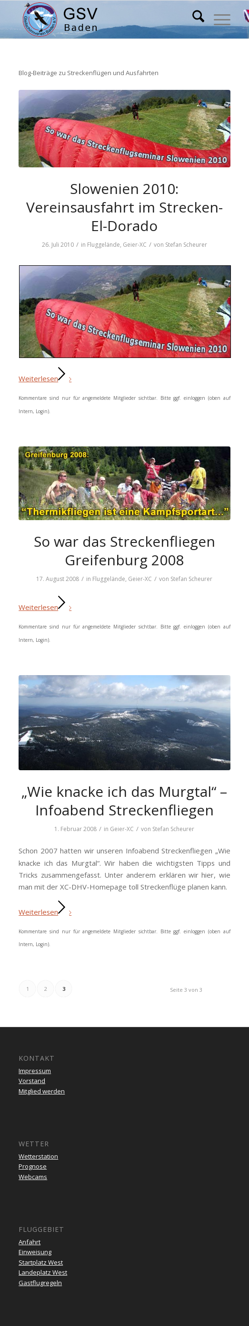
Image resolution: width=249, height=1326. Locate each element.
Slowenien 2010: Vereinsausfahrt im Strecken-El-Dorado (124, 207)
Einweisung (35, 1252)
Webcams (33, 1176)
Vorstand (32, 1080)
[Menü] (217, 19)
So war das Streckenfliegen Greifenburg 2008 (124, 551)
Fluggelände (103, 245)
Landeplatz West (43, 1272)
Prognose (33, 1166)
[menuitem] (193, 19)
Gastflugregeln (40, 1282)
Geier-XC (135, 245)
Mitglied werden (42, 1091)
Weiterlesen (47, 378)
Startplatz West (41, 1262)
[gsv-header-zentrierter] (103, 19)
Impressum (35, 1070)
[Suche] (193, 19)
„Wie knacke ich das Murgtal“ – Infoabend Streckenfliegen (124, 801)
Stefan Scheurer (186, 245)
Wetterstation (38, 1156)
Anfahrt (29, 1242)
